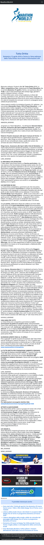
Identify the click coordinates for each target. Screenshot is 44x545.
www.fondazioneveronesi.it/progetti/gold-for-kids (17, 404)
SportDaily (34, 539)
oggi (31, 92)
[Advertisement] (22, 37)
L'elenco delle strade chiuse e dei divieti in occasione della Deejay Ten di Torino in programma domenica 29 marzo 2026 (22, 513)
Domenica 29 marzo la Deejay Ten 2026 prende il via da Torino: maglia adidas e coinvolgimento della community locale (22, 524)
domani (10, 390)
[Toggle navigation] (42, 2)
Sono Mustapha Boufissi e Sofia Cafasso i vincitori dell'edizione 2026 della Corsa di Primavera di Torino (20, 529)
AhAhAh (40, 539)
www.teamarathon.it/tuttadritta (12, 347)
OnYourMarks (27, 539)
